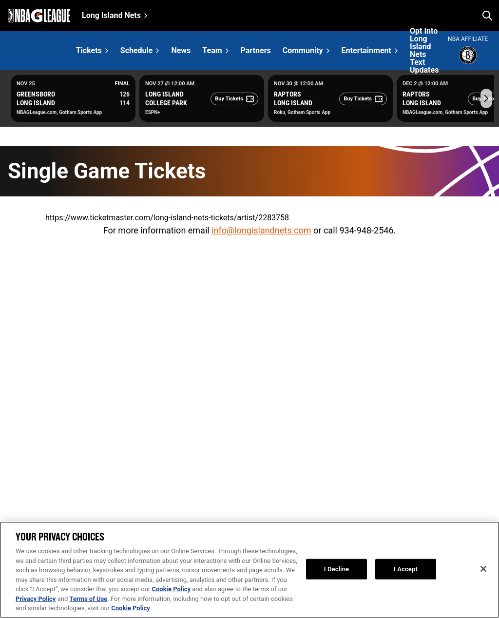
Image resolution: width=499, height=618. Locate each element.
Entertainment (366, 50)
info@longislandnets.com (261, 230)
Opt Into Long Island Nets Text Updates (424, 50)
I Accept (406, 569)
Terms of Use (88, 598)
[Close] (483, 568)
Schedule (136, 50)
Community (303, 50)
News (181, 51)
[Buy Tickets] (234, 99)
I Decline (336, 569)
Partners (256, 51)
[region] (249, 569)
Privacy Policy (36, 598)
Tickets (89, 50)
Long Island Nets (111, 15)
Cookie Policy (171, 589)
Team (212, 50)
